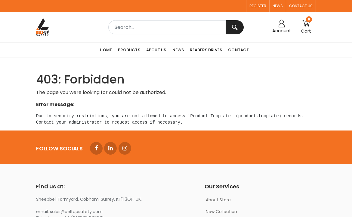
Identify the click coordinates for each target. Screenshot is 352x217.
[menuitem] (107, 50)
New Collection (221, 212)
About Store (218, 200)
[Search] (235, 27)
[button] (306, 27)
